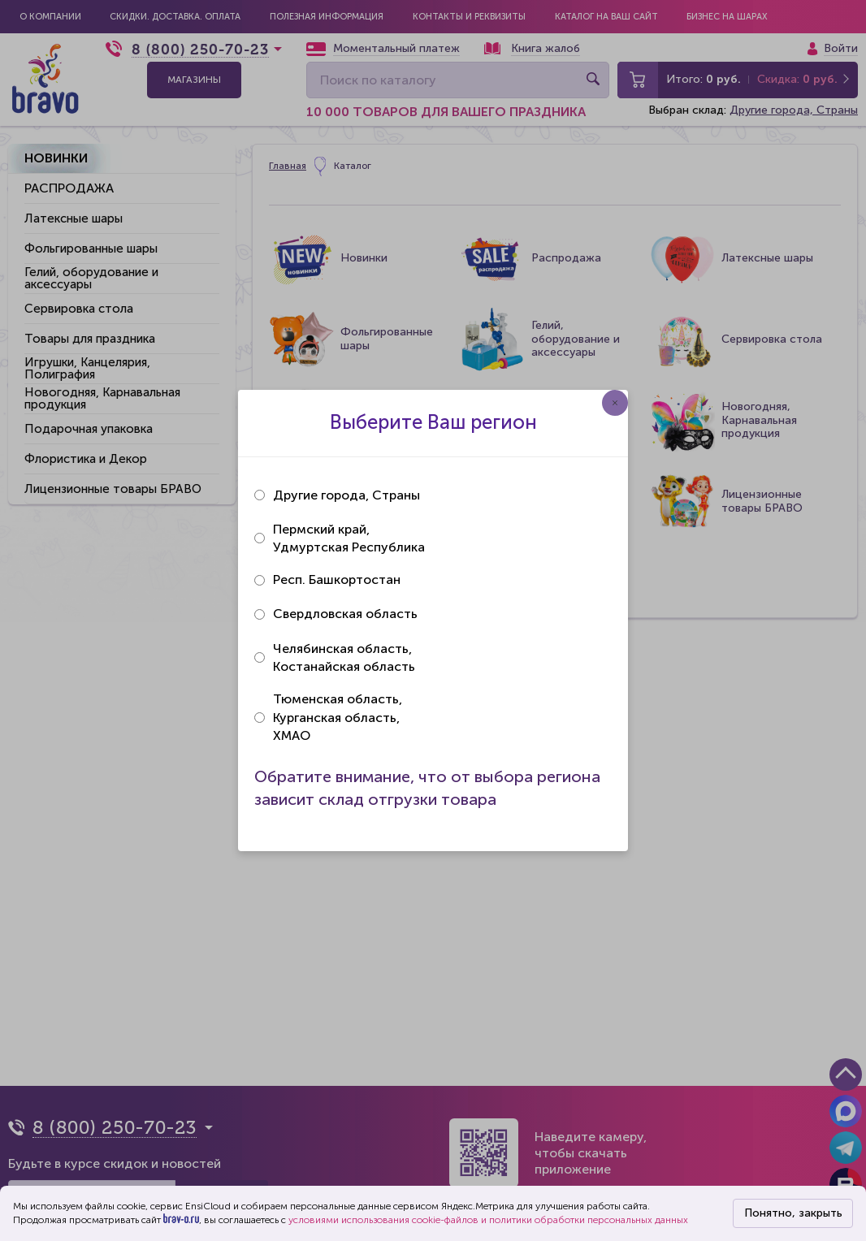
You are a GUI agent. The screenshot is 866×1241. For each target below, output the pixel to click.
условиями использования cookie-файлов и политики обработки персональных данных (488, 1220)
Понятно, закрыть (793, 1213)
